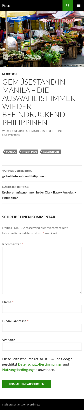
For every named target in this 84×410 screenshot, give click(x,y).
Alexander (33, 131)
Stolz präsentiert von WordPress (21, 404)
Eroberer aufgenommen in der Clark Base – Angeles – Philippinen (42, 192)
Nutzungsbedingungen (19, 369)
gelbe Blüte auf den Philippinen (42, 173)
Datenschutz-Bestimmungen (40, 364)
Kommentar (12, 244)
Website (8, 340)
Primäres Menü (78, 5)
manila (11, 151)
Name (7, 302)
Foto (6, 5)
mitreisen (9, 74)
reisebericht (51, 151)
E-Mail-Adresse (15, 321)
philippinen (29, 151)
